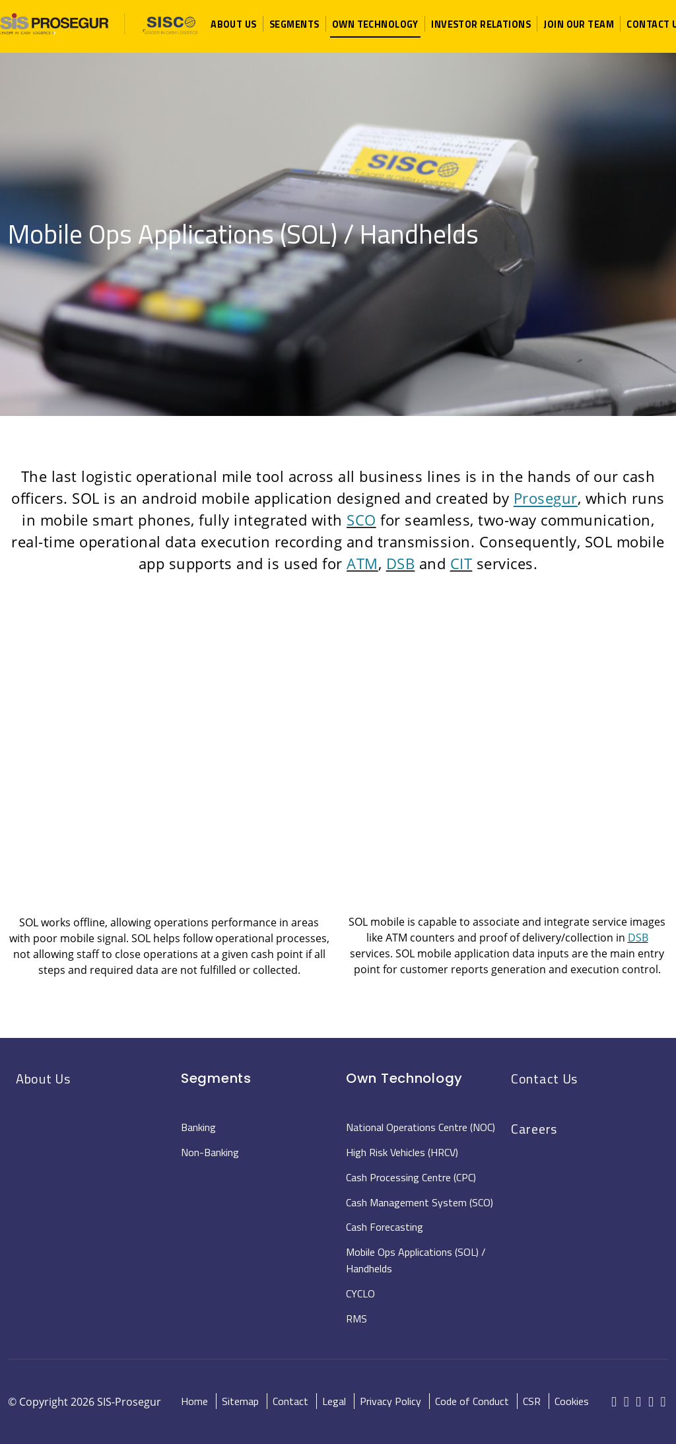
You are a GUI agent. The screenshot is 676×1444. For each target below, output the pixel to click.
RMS (356, 1318)
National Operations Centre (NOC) (420, 1127)
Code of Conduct (472, 1401)
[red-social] (614, 1402)
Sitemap (240, 1401)
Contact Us (544, 1078)
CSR (532, 1401)
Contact (290, 1401)
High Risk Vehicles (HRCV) (402, 1152)
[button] (234, 24)
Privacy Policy (390, 1401)
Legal (334, 1401)
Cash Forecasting (384, 1227)
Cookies (572, 1401)
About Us (43, 1078)
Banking (198, 1127)
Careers (534, 1128)
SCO (361, 520)
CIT (461, 563)
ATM (362, 563)
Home (194, 1401)
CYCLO (360, 1293)
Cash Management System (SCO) (419, 1202)
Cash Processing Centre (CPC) (411, 1177)
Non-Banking (210, 1152)
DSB (400, 563)
